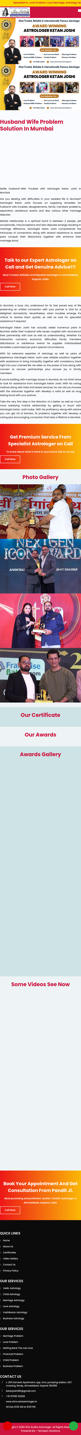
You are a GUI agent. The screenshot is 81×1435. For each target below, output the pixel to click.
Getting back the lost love (18, 1348)
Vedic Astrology (12, 1288)
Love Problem (10, 1342)
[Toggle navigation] (79, 10)
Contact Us (9, 1264)
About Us (8, 1246)
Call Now (10, 286)
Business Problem (13, 1366)
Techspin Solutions (49, 1431)
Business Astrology (13, 1318)
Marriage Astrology (14, 1300)
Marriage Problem (13, 1336)
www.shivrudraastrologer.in (21, 1401)
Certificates (9, 1252)
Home (6, 1240)
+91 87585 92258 (15, 1396)
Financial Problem (13, 1354)
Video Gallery (10, 1258)
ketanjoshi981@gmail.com (21, 1391)
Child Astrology (11, 1294)
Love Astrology (11, 1306)
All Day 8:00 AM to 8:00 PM (20, 1406)
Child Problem (11, 1360)
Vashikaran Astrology (15, 1312)
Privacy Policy (10, 1270)
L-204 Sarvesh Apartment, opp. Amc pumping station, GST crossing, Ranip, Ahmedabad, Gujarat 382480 (39, 1384)
